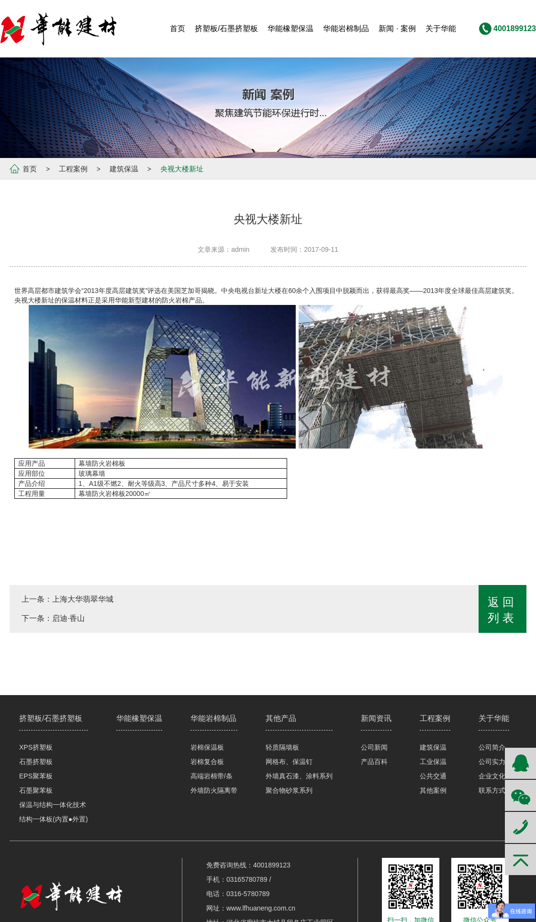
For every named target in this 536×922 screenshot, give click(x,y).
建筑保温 (124, 169)
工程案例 (73, 169)
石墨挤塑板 (36, 761)
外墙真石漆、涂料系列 (299, 776)
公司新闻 (374, 747)
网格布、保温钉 (289, 761)
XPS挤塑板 (36, 747)
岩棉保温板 (207, 747)
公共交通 (433, 776)
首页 (29, 169)
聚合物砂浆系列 (289, 790)
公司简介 (492, 747)
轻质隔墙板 (282, 747)
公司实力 (492, 761)
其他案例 (433, 790)
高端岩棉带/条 (211, 776)
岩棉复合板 (207, 761)
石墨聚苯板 (36, 790)
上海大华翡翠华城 (82, 599)
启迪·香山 (68, 618)
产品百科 (374, 761)
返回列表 (502, 610)
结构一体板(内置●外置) (53, 819)
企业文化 (492, 776)
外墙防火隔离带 (213, 790)
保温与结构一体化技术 (52, 805)
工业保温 (433, 761)
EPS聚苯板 (36, 776)
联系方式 (492, 790)
